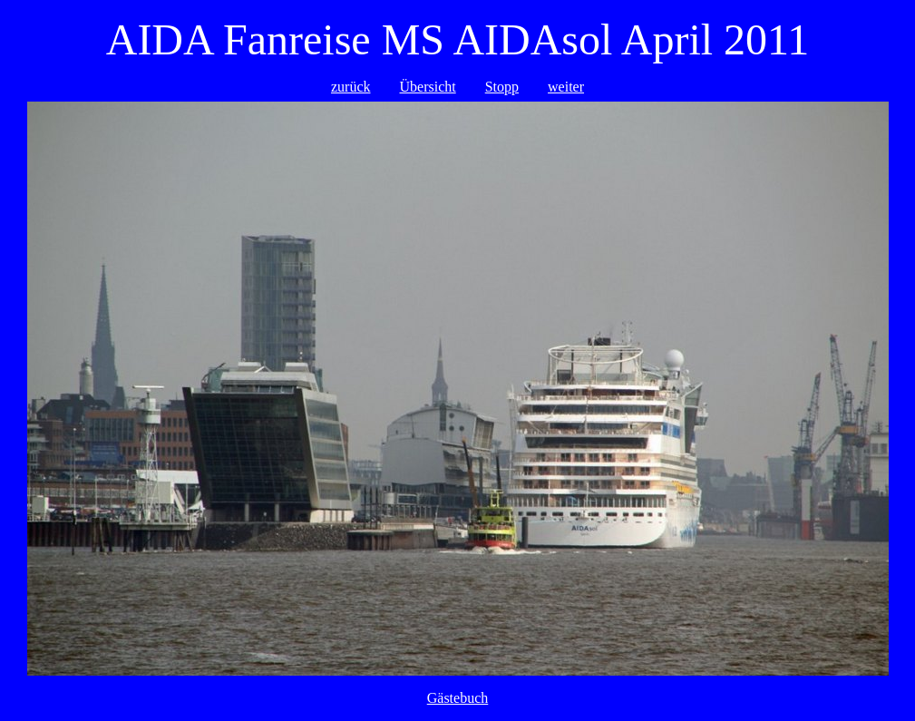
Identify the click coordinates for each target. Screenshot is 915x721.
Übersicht (428, 86)
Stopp (502, 86)
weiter (566, 86)
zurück (351, 86)
